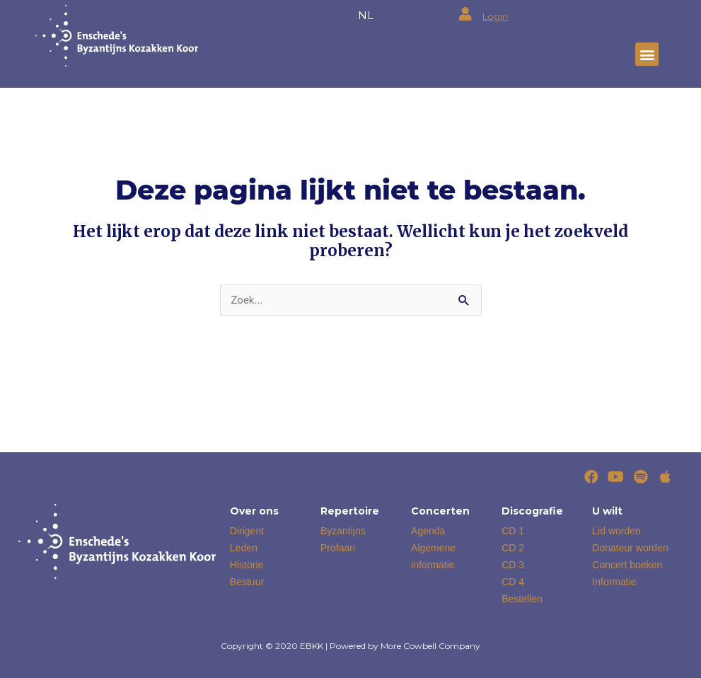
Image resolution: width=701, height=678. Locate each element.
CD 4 (513, 581)
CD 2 (513, 547)
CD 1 (513, 530)
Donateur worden (630, 547)
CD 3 (513, 564)
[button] (647, 54)
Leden (243, 547)
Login (495, 16)
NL (365, 15)
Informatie (614, 581)
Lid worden (616, 530)
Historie (246, 564)
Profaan (337, 547)
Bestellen (522, 598)
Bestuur (247, 581)
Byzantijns (343, 530)
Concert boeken (627, 564)
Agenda (428, 530)
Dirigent (247, 530)
